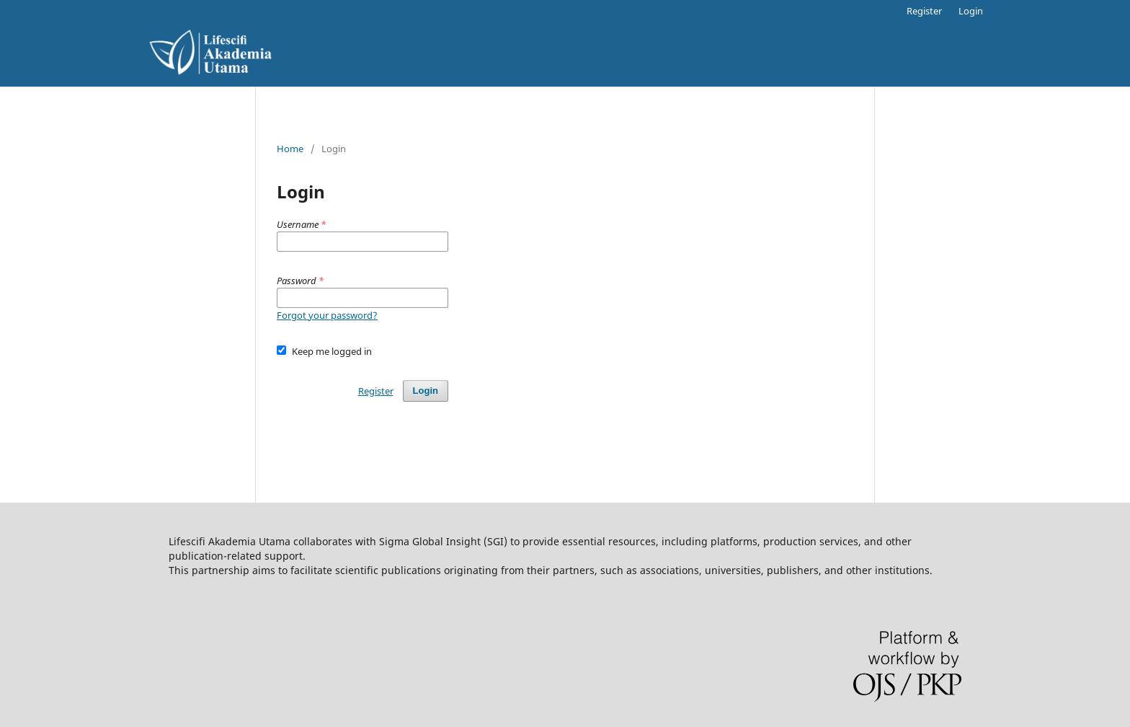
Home (290, 148)
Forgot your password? (327, 315)
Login (970, 10)
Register (924, 10)
